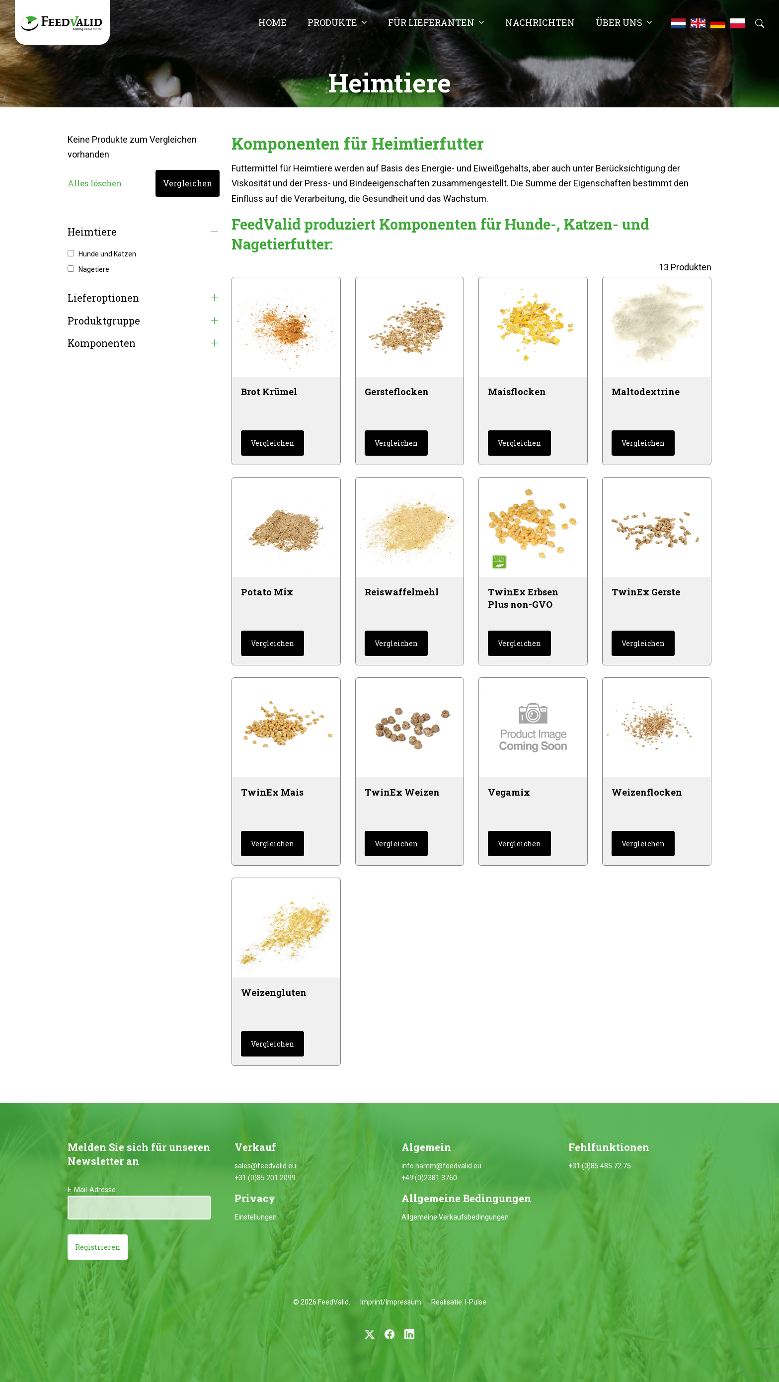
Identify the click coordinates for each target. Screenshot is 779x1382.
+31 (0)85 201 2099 (265, 1178)
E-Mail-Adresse (92, 1190)
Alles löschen (95, 183)
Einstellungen (255, 1217)
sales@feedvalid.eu (265, 1166)
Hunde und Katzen (107, 254)
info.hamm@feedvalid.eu (441, 1166)
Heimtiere (92, 232)
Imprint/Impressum (390, 1302)
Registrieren (97, 1247)
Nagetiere (93, 269)
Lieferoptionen (103, 298)
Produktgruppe (104, 321)
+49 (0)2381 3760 (429, 1178)
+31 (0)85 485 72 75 (599, 1166)
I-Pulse (475, 1302)
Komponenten (102, 343)
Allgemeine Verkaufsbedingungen (455, 1217)
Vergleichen (187, 183)
